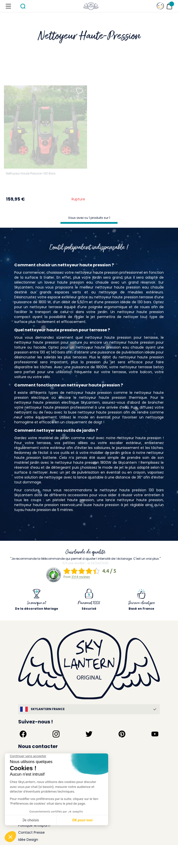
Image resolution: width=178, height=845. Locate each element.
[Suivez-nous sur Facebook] (23, 734)
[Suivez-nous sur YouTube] (155, 734)
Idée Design (28, 839)
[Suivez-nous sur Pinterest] (122, 734)
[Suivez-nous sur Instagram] (56, 734)
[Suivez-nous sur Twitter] (89, 734)
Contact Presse (31, 832)
